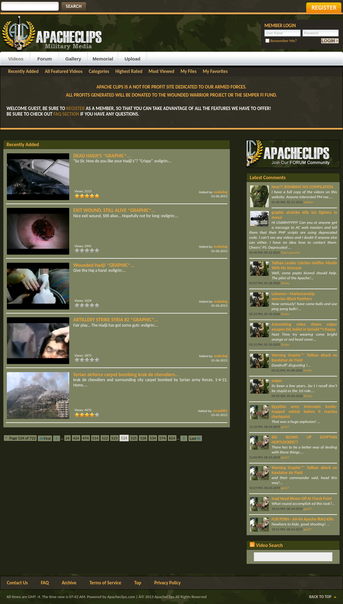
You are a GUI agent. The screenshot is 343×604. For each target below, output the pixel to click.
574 (162, 438)
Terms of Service (105, 583)
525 (134, 438)
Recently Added (23, 71)
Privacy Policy (167, 583)
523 (114, 438)
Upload (132, 58)
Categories (99, 71)
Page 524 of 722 (22, 438)
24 (67, 438)
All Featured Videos (64, 71)
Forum (44, 58)
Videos (16, 58)
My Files (188, 71)
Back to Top (320, 596)
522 (105, 438)
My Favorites (215, 71)
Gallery (73, 58)
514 (95, 438)
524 (124, 438)
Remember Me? (281, 40)
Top (137, 583)
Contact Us (17, 583)
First (45, 438)
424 (76, 438)
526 (143, 438)
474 (86, 438)
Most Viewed (161, 71)
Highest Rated (129, 71)
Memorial (103, 58)
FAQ (45, 583)
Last (195, 438)
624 (172, 438)
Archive (69, 583)
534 (153, 438)
